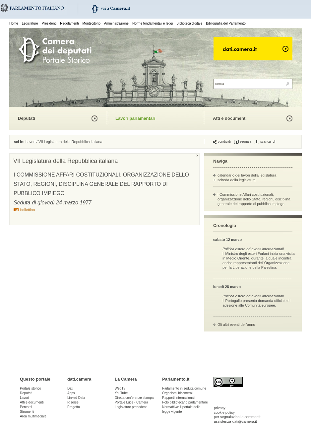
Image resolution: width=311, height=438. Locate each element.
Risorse (73, 402)
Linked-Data (76, 398)
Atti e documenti (230, 118)
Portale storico (30, 388)
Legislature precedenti (131, 407)
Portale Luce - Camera (131, 402)
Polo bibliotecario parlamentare (185, 402)
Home (13, 23)
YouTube (121, 393)
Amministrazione (116, 23)
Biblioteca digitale (189, 23)
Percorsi (26, 407)
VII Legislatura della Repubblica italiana (70, 142)
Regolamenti (69, 23)
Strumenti (27, 411)
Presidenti (49, 23)
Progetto (73, 407)
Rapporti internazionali (178, 398)
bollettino (27, 210)
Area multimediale (33, 416)
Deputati (26, 118)
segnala (242, 141)
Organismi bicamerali (177, 393)
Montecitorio (91, 23)
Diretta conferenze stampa (134, 398)
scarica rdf (265, 141)
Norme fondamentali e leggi (152, 23)
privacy (219, 408)
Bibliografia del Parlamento (226, 23)
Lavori (30, 142)
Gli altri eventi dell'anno (236, 325)
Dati (70, 388)
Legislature (30, 23)
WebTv (120, 388)
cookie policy (224, 412)
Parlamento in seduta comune (184, 388)
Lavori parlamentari (135, 118)
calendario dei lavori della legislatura (247, 175)
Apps (71, 393)
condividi (222, 141)
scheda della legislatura (237, 180)
